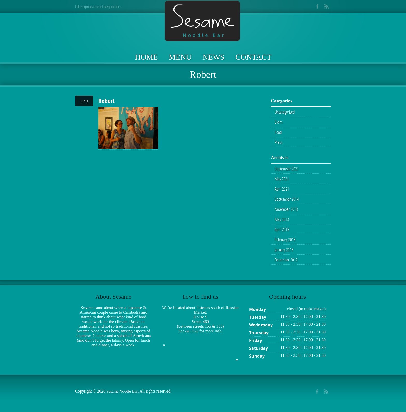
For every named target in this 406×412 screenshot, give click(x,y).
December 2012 (286, 263)
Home (146, 57)
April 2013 (282, 232)
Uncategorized (285, 112)
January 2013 (284, 253)
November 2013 (287, 211)
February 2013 (285, 242)
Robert (106, 100)
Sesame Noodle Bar (122, 395)
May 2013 (282, 222)
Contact (253, 57)
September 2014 (287, 201)
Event (279, 122)
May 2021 (282, 180)
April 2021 (282, 190)
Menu (180, 57)
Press (279, 143)
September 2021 (287, 170)
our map (192, 334)
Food (278, 133)
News (213, 57)
